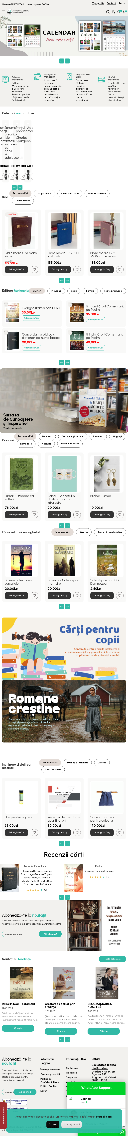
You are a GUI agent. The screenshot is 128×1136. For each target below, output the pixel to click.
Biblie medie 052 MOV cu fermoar (103, 254)
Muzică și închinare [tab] (77, 762)
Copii (74, 290)
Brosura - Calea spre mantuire (63, 581)
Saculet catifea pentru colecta (102, 818)
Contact (111, 3)
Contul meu (72, 1068)
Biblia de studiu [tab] (70, 193)
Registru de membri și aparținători (64, 818)
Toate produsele (113, 290)
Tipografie (98, 3)
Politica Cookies (48, 1086)
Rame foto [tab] (26, 443)
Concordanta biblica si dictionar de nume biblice (41, 336)
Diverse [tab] (84, 532)
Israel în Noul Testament (18, 1004)
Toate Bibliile (22, 200)
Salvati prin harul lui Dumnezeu (104, 581)
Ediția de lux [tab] (44, 193)
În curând (56, 290)
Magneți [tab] (117, 436)
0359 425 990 (108, 1083)
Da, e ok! (53, 1124)
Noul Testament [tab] (97, 193)
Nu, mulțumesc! (71, 1124)
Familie (90, 290)
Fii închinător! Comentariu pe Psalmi (104, 336)
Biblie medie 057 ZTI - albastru (63, 254)
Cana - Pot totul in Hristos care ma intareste (61, 499)
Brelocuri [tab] (98, 436)
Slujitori (36, 290)
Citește (18, 1028)
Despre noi (71, 1077)
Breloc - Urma (100, 496)
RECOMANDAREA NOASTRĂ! (100, 1005)
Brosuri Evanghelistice (110, 532)
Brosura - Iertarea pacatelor (18, 581)
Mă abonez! (50, 934)
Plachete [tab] (46, 443)
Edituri (43, 1090)
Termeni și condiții (50, 1074)
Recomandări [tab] (20, 193)
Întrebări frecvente (50, 1069)
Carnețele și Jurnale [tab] (73, 436)
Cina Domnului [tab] (53, 769)
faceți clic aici (103, 1116)
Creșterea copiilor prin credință (60, 1005)
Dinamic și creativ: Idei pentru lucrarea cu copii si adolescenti (13, 143)
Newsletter (72, 1086)
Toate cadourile (70, 443)
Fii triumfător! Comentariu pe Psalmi (105, 308)
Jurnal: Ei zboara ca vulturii (19, 497)
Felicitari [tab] (47, 436)
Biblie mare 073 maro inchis (21, 254)
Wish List (70, 1082)
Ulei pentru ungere (18, 817)
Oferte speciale (74, 1091)
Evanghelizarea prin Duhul (41, 308)
